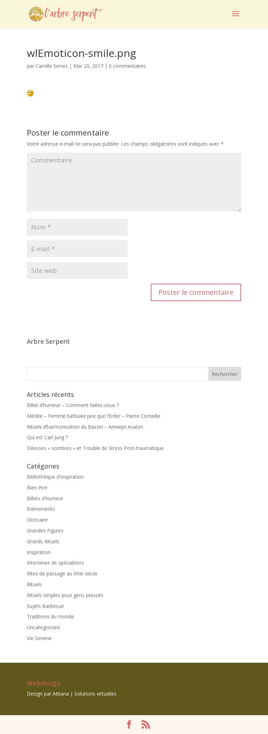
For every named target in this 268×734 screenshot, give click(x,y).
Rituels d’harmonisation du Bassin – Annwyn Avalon (85, 426)
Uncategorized (43, 627)
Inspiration (39, 552)
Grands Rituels (43, 541)
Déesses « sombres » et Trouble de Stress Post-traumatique (95, 448)
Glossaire (37, 519)
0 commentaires (127, 66)
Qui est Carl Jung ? (47, 437)
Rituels (34, 584)
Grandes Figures (45, 530)
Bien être (37, 487)
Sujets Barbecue (45, 606)
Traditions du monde (50, 616)
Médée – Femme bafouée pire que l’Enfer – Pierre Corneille (93, 416)
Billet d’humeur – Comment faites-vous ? (73, 405)
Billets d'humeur (45, 498)
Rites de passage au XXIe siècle (62, 573)
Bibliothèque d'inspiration (55, 476)
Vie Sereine (39, 638)
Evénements (41, 509)
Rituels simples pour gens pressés (65, 595)
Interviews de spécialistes (55, 562)
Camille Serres (52, 66)
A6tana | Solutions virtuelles (85, 693)
